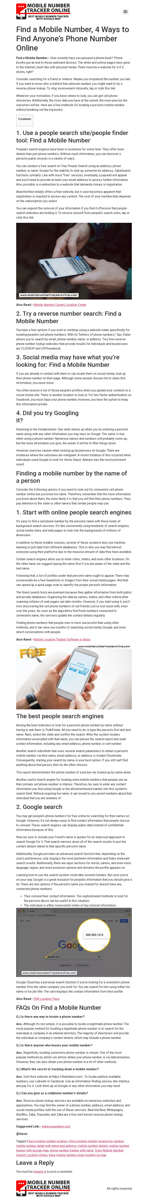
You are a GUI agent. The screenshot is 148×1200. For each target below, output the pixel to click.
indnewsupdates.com (56, 1126)
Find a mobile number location (47, 1141)
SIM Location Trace (47, 999)
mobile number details (93, 1146)
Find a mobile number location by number (96, 1141)
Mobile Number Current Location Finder (60, 305)
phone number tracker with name (71, 1150)
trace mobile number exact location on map (77, 1155)
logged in (40, 1171)
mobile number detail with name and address (46, 1146)
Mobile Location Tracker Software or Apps (62, 639)
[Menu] (125, 12)
